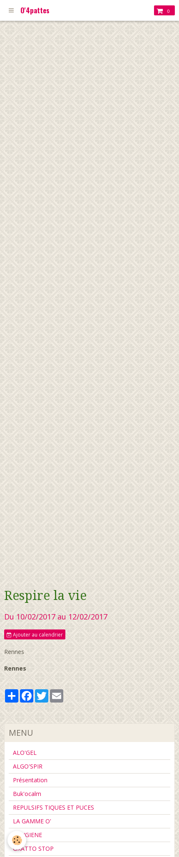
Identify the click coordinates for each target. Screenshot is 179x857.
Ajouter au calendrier (35, 634)
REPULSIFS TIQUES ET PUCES (53, 807)
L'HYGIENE (27, 835)
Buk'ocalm (27, 794)
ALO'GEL (25, 753)
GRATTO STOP (33, 848)
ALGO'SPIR (27, 766)
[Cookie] (16, 840)
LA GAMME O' (32, 821)
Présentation (30, 780)
